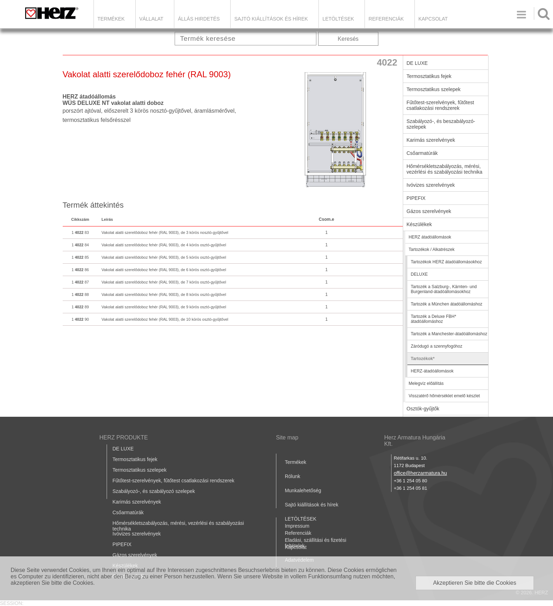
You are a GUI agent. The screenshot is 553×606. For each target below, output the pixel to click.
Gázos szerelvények (429, 211)
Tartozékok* (423, 358)
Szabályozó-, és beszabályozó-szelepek (441, 124)
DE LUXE (417, 63)
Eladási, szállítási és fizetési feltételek (315, 543)
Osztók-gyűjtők (423, 408)
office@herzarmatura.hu (420, 473)
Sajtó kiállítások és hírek (271, 19)
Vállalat (151, 19)
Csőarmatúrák (422, 153)
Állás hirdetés (199, 19)
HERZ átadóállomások (430, 237)
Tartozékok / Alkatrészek (432, 249)
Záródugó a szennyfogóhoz (436, 346)
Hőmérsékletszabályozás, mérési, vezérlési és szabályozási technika (445, 169)
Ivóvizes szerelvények (431, 185)
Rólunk (292, 476)
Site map (287, 437)
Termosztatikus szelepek (434, 89)
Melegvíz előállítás (426, 383)
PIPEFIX (416, 198)
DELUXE (419, 274)
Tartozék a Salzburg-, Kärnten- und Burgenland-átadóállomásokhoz (444, 289)
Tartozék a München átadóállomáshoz (447, 304)
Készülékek (419, 224)
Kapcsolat (433, 19)
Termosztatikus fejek (429, 76)
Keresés (348, 39)
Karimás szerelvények (431, 140)
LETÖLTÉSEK (338, 19)
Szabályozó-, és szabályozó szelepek (154, 491)
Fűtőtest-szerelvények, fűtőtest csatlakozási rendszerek (440, 105)
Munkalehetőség (303, 490)
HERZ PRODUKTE (124, 437)
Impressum (297, 526)
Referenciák (386, 19)
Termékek (111, 19)
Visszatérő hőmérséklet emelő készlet (444, 395)
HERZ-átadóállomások (432, 371)
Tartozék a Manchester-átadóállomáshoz (449, 333)
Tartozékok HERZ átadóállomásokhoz (446, 261)
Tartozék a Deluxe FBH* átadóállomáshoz (433, 319)
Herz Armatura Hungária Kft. (414, 440)
